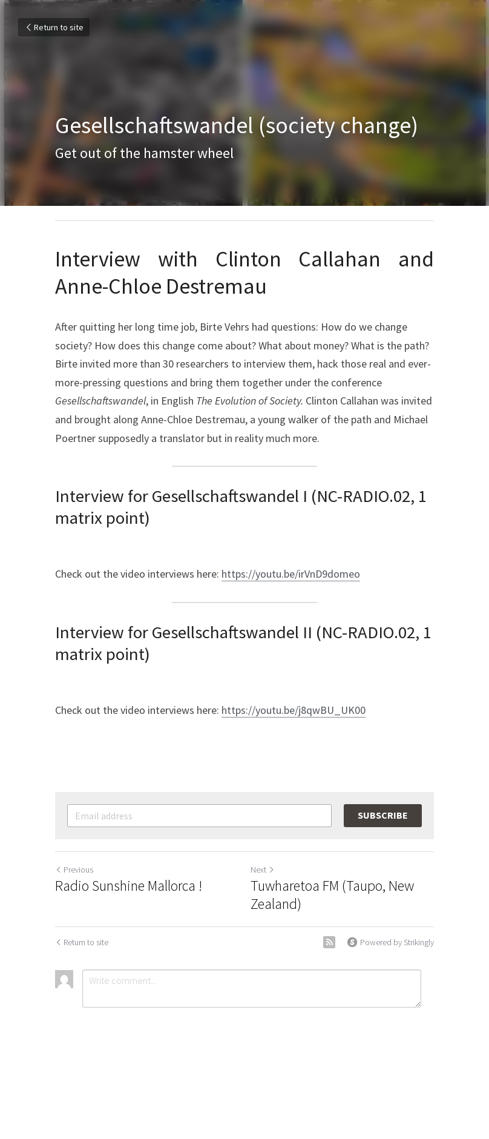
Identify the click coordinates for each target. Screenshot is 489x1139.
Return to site (54, 27)
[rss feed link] (329, 942)
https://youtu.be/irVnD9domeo (291, 574)
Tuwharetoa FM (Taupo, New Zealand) (332, 895)
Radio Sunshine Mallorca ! (128, 886)
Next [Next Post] (263, 869)
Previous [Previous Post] (74, 869)
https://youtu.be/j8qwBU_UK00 (294, 710)
